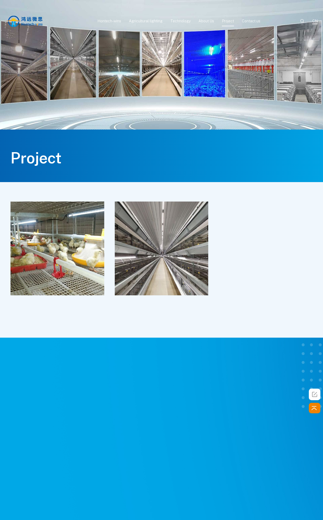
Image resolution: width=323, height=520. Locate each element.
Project (228, 21)
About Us (206, 21)
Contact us (251, 21)
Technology (180, 21)
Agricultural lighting (146, 21)
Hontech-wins (109, 21)
